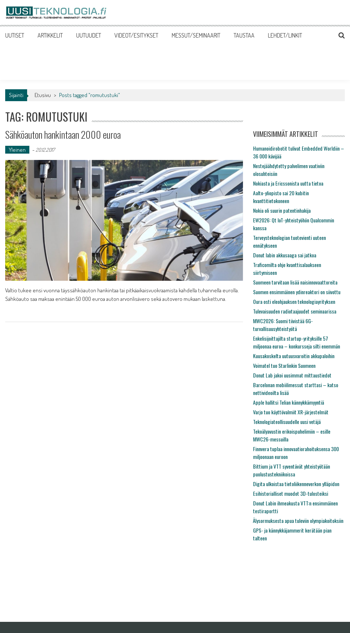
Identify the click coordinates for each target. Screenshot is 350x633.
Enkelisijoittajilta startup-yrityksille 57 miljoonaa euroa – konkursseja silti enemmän (296, 342)
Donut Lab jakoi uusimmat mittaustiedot (292, 375)
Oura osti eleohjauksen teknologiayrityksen (294, 301)
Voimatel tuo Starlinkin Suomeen (284, 365)
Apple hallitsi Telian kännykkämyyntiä (288, 402)
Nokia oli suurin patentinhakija (282, 210)
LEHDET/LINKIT (285, 35)
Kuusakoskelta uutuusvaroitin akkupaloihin (293, 356)
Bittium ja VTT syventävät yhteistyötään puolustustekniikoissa (291, 470)
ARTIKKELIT (50, 35)
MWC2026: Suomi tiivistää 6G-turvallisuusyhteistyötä (283, 324)
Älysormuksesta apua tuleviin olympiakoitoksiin (298, 520)
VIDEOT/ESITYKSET (136, 35)
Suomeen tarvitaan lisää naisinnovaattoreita (295, 282)
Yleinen (17, 149)
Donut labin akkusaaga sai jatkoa (284, 255)
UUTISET (14, 35)
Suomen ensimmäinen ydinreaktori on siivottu (296, 292)
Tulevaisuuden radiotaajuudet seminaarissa (294, 311)
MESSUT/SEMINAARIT (196, 35)
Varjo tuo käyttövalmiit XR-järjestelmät (290, 412)
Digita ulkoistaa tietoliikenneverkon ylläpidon (296, 484)
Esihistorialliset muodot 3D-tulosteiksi (290, 493)
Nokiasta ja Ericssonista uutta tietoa (288, 183)
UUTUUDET (88, 35)
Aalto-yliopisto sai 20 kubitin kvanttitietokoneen (281, 197)
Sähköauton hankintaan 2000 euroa (63, 134)
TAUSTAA (244, 35)
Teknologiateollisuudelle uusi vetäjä (287, 421)
